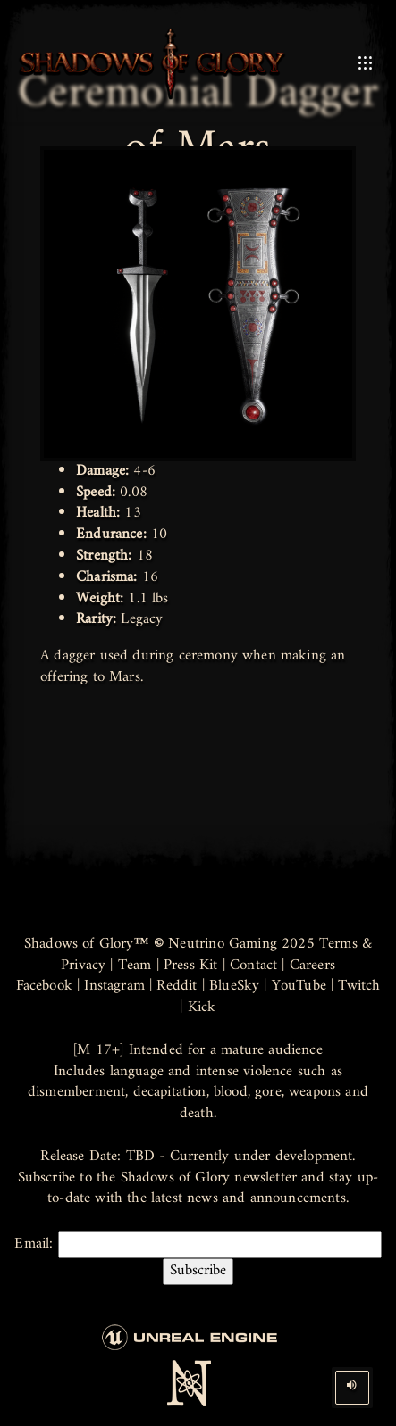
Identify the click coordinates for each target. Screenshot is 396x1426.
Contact (253, 965)
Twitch (359, 986)
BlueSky (234, 986)
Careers (312, 965)
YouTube (299, 986)
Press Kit (191, 965)
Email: (197, 1258)
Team (135, 965)
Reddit (176, 986)
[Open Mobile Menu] (365, 63)
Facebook (44, 986)
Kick (202, 1007)
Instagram (114, 986)
